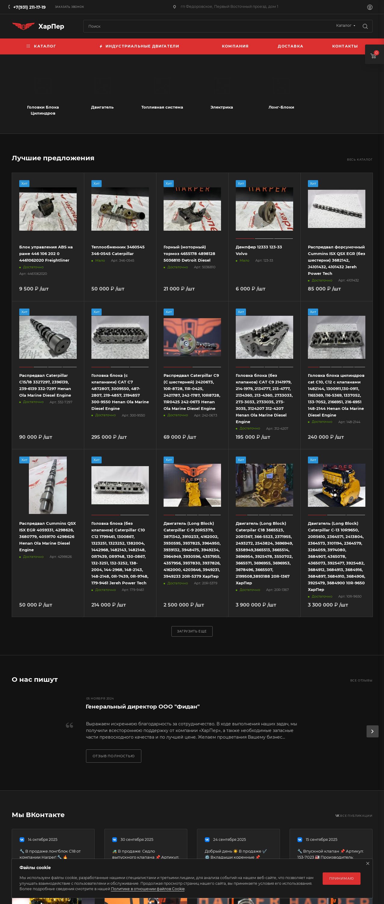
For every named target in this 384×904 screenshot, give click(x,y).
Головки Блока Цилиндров (43, 110)
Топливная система (162, 107)
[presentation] (373, 731)
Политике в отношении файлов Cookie (148, 889)
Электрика (221, 107)
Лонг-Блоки (281, 107)
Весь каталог (360, 159)
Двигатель (102, 107)
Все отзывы (361, 680)
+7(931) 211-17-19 (29, 7)
